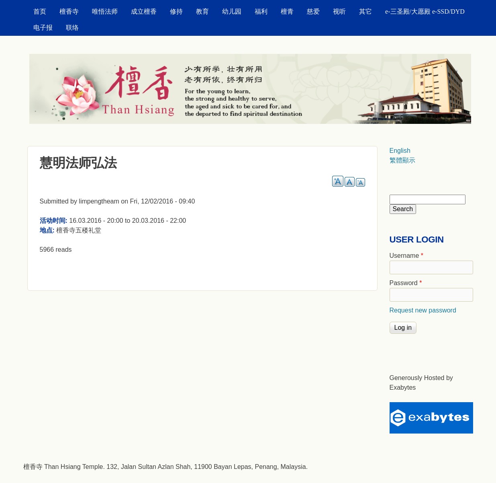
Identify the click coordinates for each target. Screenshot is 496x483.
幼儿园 (231, 11)
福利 (261, 11)
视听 (339, 11)
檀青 (287, 11)
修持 (176, 11)
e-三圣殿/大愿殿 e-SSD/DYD (425, 11)
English (400, 150)
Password (406, 283)
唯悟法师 (105, 11)
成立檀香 (144, 11)
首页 (39, 11)
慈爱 (313, 11)
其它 (365, 11)
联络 (72, 27)
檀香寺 (69, 11)
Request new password (423, 310)
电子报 (43, 27)
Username (406, 255)
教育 (202, 11)
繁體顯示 (402, 160)
